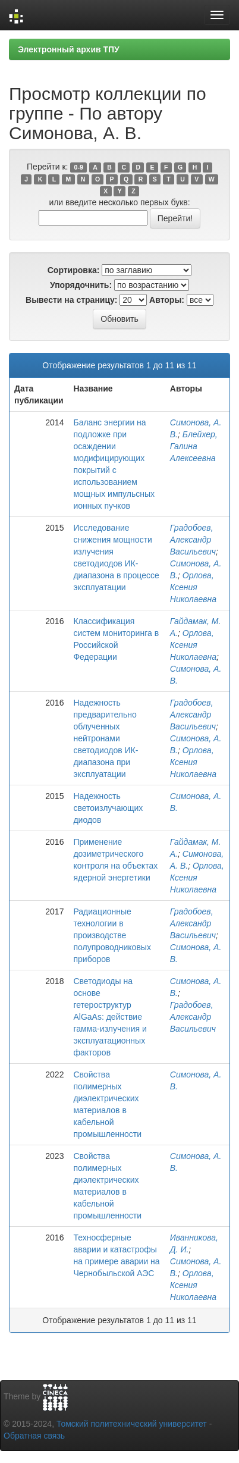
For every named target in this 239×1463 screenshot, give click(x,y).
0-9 (78, 167)
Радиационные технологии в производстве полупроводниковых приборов (111, 935)
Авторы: (166, 300)
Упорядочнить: (81, 285)
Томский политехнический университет (131, 1423)
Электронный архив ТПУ (69, 49)
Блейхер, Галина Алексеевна (194, 446)
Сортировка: (74, 270)
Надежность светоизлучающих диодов (108, 808)
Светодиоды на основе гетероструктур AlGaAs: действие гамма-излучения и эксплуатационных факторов (109, 1016)
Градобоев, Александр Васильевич (193, 539)
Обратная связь (34, 1435)
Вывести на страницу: (71, 300)
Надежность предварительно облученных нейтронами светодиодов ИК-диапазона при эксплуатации (105, 738)
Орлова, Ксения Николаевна (193, 587)
